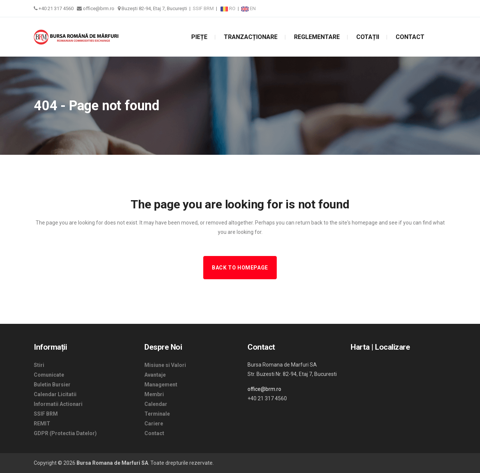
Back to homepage (240, 268)
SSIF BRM (203, 8)
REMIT (42, 424)
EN (248, 8)
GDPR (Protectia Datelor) (65, 433)
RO (228, 8)
